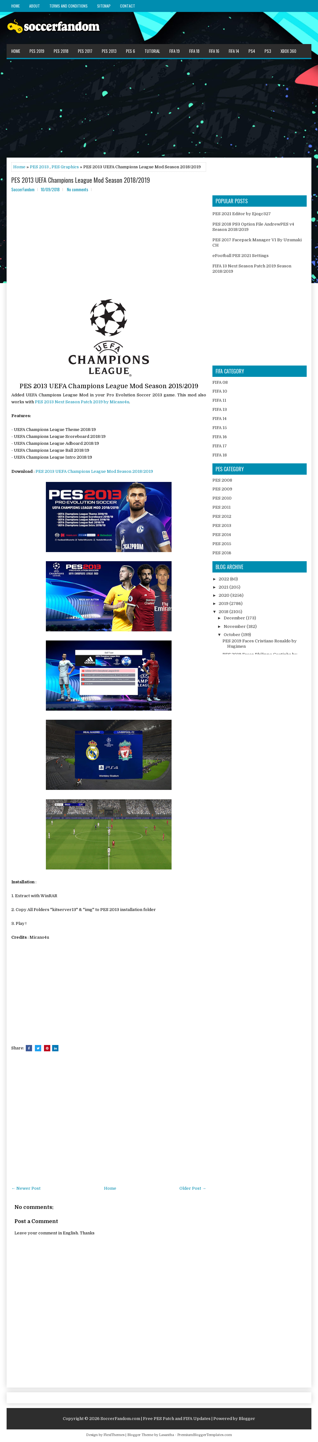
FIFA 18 (194, 51)
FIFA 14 (234, 51)
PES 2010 (222, 498)
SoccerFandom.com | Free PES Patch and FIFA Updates (156, 1418)
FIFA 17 (219, 446)
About (34, 5)
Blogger (247, 1418)
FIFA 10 (219, 391)
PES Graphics (65, 167)
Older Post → (192, 1188)
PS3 (268, 51)
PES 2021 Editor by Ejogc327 (241, 213)
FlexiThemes (113, 1435)
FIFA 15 (219, 427)
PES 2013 (109, 51)
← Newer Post (26, 1188)
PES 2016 (221, 553)
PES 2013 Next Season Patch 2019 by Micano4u (82, 402)
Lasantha (166, 1435)
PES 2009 (222, 489)
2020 (224, 595)
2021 (224, 587)
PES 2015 (221, 543)
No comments (77, 189)
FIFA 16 (214, 51)
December (235, 618)
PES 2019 (37, 51)
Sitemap (104, 5)
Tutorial (152, 51)
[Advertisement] (159, 108)
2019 (224, 603)
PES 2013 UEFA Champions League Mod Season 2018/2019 (80, 179)
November (235, 626)
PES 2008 (222, 480)
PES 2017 (85, 51)
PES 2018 (61, 51)
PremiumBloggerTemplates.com (204, 1435)
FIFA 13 (219, 409)
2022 (224, 579)
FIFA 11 (219, 400)
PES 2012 (221, 516)
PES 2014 (221, 534)
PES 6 (130, 51)
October (232, 634)
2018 (224, 611)
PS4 (252, 51)
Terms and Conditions (68, 5)
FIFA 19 (174, 51)
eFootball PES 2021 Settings (240, 255)
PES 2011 (221, 507)
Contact (127, 5)
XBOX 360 (288, 51)
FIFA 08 (220, 382)
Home (15, 5)
